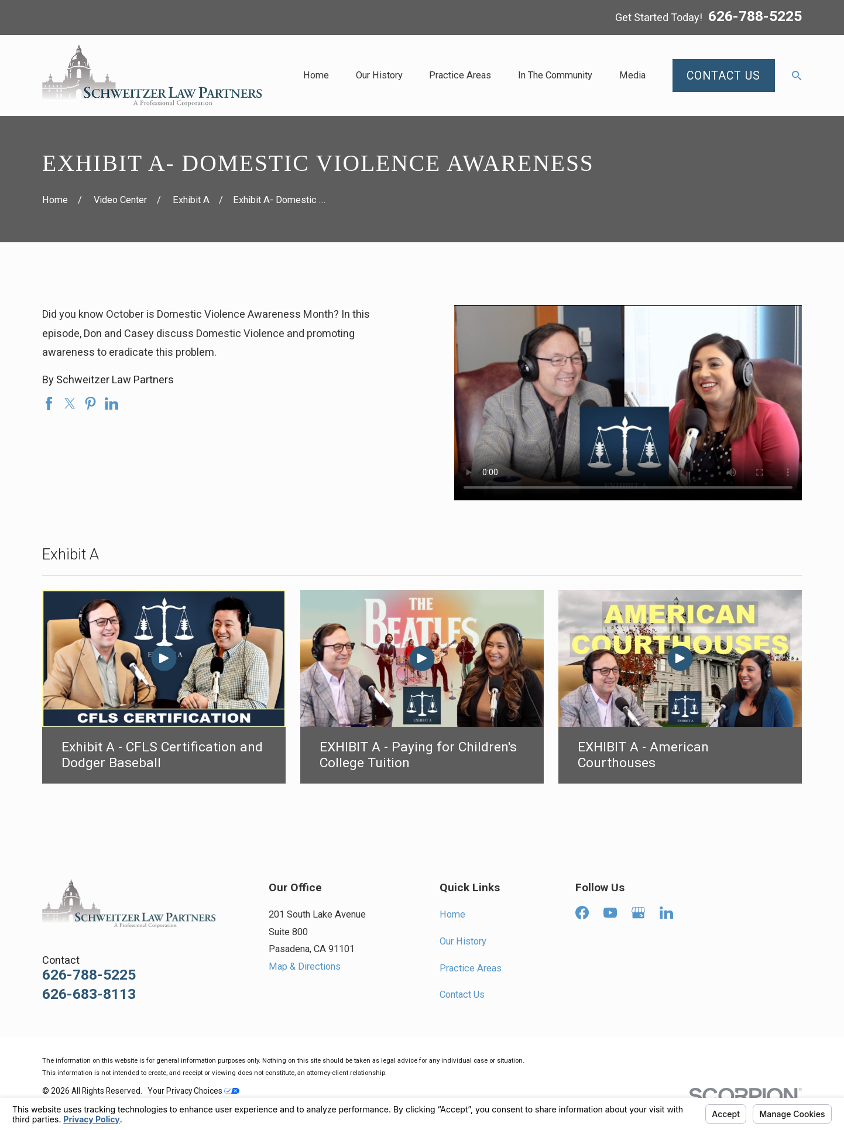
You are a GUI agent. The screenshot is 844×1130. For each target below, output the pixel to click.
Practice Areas (471, 968)
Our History (463, 941)
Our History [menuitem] (379, 75)
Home (452, 914)
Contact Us (462, 994)
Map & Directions (305, 966)
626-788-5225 (755, 17)
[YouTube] (610, 912)
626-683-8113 (89, 994)
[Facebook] (582, 912)
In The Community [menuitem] (555, 75)
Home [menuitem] (316, 75)
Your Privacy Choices (193, 1090)
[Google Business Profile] (638, 912)
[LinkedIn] (666, 912)
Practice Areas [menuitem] (460, 75)
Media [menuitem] (632, 75)
